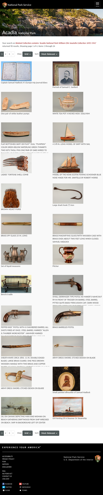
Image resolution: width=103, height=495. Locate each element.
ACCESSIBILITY (7, 456)
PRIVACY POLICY (8, 459)
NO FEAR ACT (7, 474)
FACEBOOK (7, 484)
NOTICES (5, 464)
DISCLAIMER (6, 467)
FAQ (3, 471)
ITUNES (23, 490)
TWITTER (7, 487)
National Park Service (74, 457)
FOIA (4, 462)
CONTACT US (7, 476)
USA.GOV (5, 479)
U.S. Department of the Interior (78, 460)
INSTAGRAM (24, 487)
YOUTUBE (24, 484)
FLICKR (6, 490)
